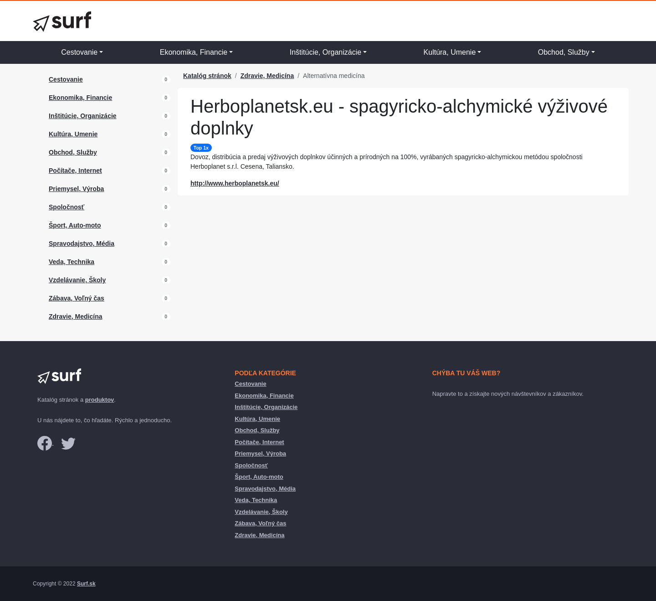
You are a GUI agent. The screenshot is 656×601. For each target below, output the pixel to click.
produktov (99, 399)
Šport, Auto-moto (75, 225)
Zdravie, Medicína (75, 316)
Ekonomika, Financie (194, 52)
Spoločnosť (66, 207)
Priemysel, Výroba (76, 188)
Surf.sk (86, 583)
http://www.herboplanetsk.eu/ (234, 183)
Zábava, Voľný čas (76, 298)
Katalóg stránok (207, 75)
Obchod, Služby (563, 52)
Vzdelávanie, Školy (77, 280)
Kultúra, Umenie (450, 52)
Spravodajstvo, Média (81, 243)
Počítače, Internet (75, 170)
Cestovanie (79, 52)
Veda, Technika (71, 261)
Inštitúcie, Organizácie (325, 52)
